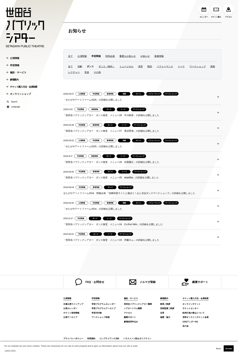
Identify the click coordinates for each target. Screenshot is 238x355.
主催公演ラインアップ (73, 304)
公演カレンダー (70, 308)
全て (70, 56)
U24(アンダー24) (190, 322)
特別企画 (110, 56)
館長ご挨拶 (165, 304)
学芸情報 (12, 65)
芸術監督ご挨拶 (167, 308)
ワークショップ (197, 66)
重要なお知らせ (127, 56)
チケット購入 (216, 11)
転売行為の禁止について (194, 313)
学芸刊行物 (97, 313)
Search (12, 102)
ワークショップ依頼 (101, 317)
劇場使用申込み (131, 322)
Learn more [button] (10, 350)
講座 (212, 66)
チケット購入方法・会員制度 (21, 86)
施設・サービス (16, 72)
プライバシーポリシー (73, 338)
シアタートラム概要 (133, 308)
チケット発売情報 (71, 313)
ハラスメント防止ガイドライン (137, 338)
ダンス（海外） (106, 66)
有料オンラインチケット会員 (196, 317)
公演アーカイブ (70, 317)
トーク (181, 66)
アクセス (228, 11)
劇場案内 (12, 79)
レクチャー (74, 72)
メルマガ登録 (142, 282)
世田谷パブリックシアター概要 (138, 304)
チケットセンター (191, 308)
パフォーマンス (165, 66)
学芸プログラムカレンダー (104, 304)
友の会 (186, 326)
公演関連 (82, 56)
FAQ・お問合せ (89, 282)
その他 (97, 72)
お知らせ (77, 30)
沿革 (162, 313)
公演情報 (12, 58)
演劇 (79, 66)
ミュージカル (126, 66)
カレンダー (204, 11)
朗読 (149, 66)
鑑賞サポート (195, 282)
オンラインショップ (18, 94)
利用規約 (91, 338)
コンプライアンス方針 (109, 338)
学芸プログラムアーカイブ (104, 308)
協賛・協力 (165, 317)
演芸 (140, 66)
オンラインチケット (192, 304)
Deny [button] (218, 349)
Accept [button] (229, 349)
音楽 (86, 72)
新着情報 (159, 56)
